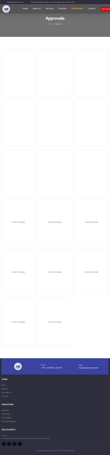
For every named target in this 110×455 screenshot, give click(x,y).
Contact (91, 8)
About (4, 385)
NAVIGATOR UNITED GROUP (64, 451)
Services (49, 8)
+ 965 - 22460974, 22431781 (51, 368)
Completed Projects (9, 421)
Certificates (77, 8)
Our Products (6, 392)
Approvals (5, 410)
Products (62, 8)
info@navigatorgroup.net (15, 2)
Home (25, 8)
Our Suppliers (6, 418)
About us (37, 8)
